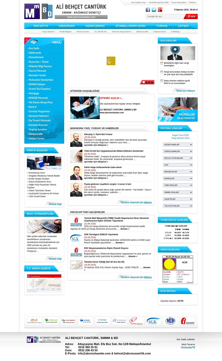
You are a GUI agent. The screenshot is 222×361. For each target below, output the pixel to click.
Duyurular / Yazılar (39, 61)
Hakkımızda (35, 52)
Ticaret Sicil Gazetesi (39, 88)
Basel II (32, 106)
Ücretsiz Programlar (39, 111)
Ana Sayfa (34, 48)
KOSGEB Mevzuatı (38, 97)
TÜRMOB (161, 25)
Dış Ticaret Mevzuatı (39, 120)
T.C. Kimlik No (100, 31)
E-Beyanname (159, 31)
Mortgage (34, 93)
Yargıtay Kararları (38, 129)
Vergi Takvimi (48, 31)
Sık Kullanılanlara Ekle (159, 2)
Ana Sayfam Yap (138, 2)
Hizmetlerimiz (36, 57)
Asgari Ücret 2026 (180, 135)
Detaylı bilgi (55, 204)
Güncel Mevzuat (37, 70)
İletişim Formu (36, 138)
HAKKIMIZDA (67, 25)
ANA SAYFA (40, 25)
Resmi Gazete (83, 31)
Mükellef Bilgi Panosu (40, 66)
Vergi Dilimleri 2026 (180, 138)
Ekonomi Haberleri (39, 115)
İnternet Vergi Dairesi (121, 31)
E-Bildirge (175, 31)
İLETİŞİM (183, 25)
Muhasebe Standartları (41, 79)
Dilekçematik (142, 31)
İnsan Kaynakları (179, 2)
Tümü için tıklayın (185, 90)
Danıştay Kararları (38, 125)
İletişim (192, 2)
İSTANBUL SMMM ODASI (131, 25)
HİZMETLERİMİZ (95, 25)
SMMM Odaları (37, 84)
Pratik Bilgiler (65, 31)
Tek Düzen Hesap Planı (41, 102)
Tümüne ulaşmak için (136, 202)
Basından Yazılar (37, 75)
